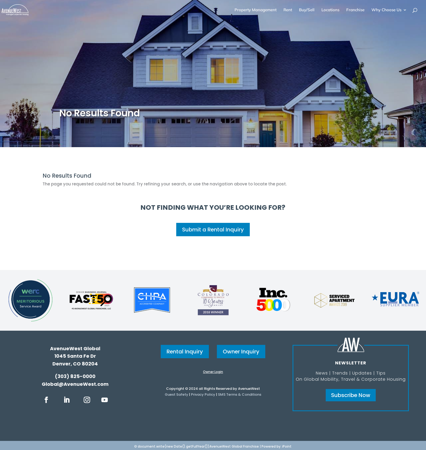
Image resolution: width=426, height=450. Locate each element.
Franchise (355, 10)
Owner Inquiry (241, 351)
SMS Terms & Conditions (239, 394)
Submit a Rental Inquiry (213, 229)
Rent (287, 10)
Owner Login (213, 371)
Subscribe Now (350, 395)
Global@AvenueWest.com (75, 384)
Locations (330, 10)
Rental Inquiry (185, 351)
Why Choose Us (386, 10)
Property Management (256, 10)
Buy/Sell (306, 10)
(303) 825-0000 (75, 376)
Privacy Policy (203, 394)
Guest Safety (176, 394)
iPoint (286, 446)
